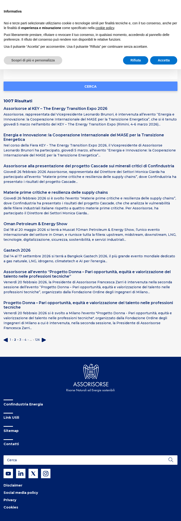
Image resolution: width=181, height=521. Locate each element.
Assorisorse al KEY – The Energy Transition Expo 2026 (55, 108)
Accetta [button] (164, 60)
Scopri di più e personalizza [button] (33, 60)
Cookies (11, 507)
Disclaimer (13, 485)
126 (37, 339)
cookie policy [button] (104, 28)
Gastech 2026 (17, 250)
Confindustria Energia (23, 404)
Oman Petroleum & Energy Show (35, 224)
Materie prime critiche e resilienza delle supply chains (56, 192)
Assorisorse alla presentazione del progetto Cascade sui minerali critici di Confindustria (89, 166)
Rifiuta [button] (136, 60)
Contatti (11, 444)
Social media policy (21, 493)
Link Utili (11, 417)
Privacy (10, 500)
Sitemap (11, 431)
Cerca (90, 86)
